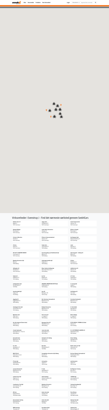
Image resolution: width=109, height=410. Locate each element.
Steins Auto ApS (45, 400)
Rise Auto (44, 345)
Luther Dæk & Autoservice (47, 229)
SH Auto (72, 260)
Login (68, 2)
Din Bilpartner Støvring (75, 369)
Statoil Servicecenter (75, 221)
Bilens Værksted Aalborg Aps (48, 268)
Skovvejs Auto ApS (74, 400)
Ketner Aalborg (73, 338)
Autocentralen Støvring (18, 400)
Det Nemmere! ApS (74, 237)
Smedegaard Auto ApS (18, 307)
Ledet (71, 245)
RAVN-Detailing (16, 407)
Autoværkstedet (16, 338)
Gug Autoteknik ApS (17, 291)
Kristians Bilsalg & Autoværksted (77, 353)
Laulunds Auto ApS (17, 376)
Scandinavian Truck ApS (18, 384)
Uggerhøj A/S (16, 299)
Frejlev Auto (44, 245)
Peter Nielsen (73, 392)
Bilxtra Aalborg (73, 314)
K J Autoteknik (73, 307)
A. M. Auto (72, 276)
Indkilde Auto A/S (74, 268)
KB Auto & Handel (74, 229)
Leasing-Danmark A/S (17, 369)
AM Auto (15, 392)
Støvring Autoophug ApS (75, 384)
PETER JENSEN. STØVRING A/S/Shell (78, 322)
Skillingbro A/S (16, 268)
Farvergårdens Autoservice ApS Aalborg (50, 353)
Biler (25, 2)
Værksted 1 (15, 276)
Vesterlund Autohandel (75, 299)
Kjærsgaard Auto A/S (46, 322)
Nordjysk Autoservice (46, 307)
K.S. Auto (15, 345)
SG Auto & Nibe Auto (17, 237)
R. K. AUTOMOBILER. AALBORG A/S (77, 330)
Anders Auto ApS (45, 392)
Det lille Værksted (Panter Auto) (20, 322)
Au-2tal (43, 276)
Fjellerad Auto (73, 407)
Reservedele (31, 2)
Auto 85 (43, 291)
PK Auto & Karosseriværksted (48, 237)
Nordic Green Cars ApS (75, 345)
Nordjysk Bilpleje (16, 229)
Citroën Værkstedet (17, 330)
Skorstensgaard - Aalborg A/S (76, 252)
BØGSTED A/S (16, 353)
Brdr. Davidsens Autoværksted (48, 299)
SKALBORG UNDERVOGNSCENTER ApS (50, 283)
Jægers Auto (44, 221)
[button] (51, 117)
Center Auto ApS (45, 330)
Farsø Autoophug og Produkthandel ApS (50, 252)
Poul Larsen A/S (45, 314)
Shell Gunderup (45, 376)
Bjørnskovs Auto (16, 314)
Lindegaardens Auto (17, 283)
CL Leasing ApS (73, 283)
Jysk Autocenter (73, 361)
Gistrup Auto (44, 361)
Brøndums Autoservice (46, 384)
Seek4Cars (16, 2)
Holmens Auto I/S (17, 221)
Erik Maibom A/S (74, 291)
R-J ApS (43, 369)
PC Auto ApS (15, 361)
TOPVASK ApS (73, 376)
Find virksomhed (46, 2)
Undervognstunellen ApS (47, 260)
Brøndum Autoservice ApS (18, 260)
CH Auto (14, 245)
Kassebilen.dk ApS (46, 407)
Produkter (38, 2)
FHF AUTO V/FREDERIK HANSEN (19, 252)
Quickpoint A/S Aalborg (47, 338)
